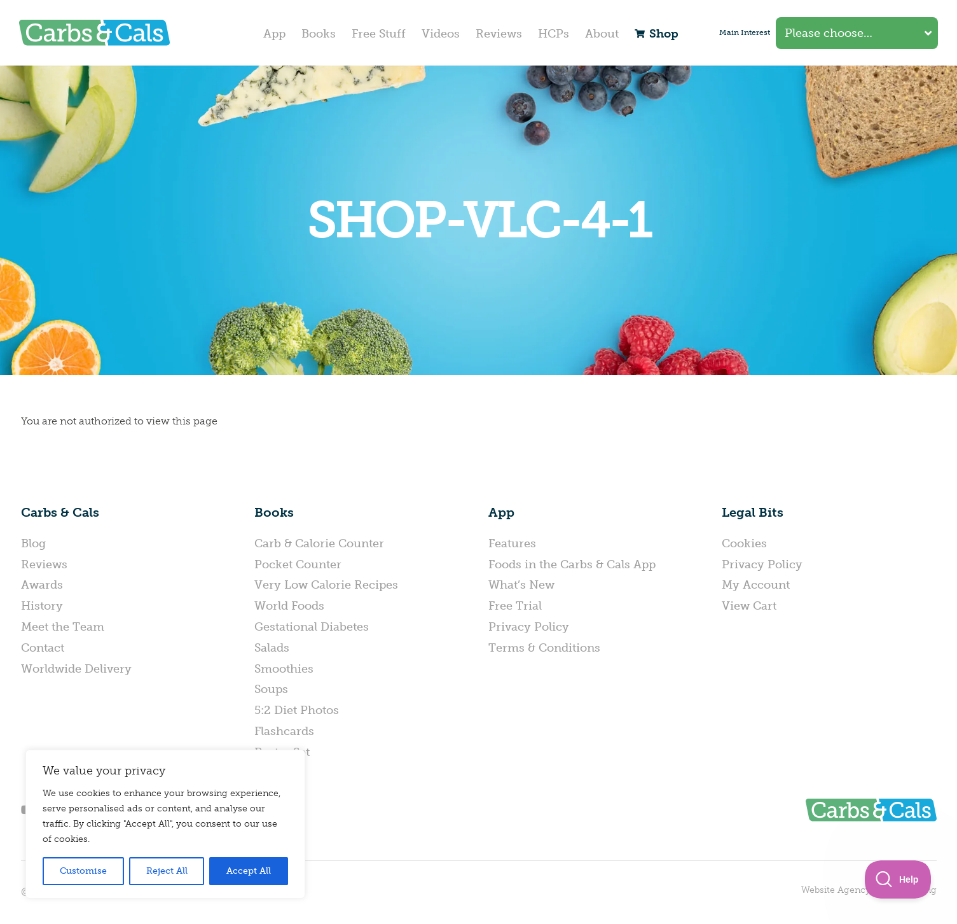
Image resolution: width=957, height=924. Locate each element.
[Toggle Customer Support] (898, 879)
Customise (83, 870)
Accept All (248, 870)
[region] (165, 824)
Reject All (167, 870)
